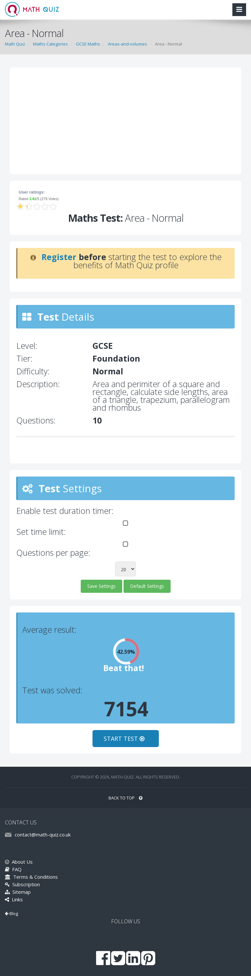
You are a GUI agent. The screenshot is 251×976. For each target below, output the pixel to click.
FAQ (13, 869)
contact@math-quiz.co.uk (43, 834)
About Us (19, 861)
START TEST (126, 738)
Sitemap (18, 892)
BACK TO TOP (125, 798)
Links (14, 899)
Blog (11, 913)
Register (59, 256)
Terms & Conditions (31, 876)
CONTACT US (21, 822)
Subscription (22, 884)
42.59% (126, 651)
